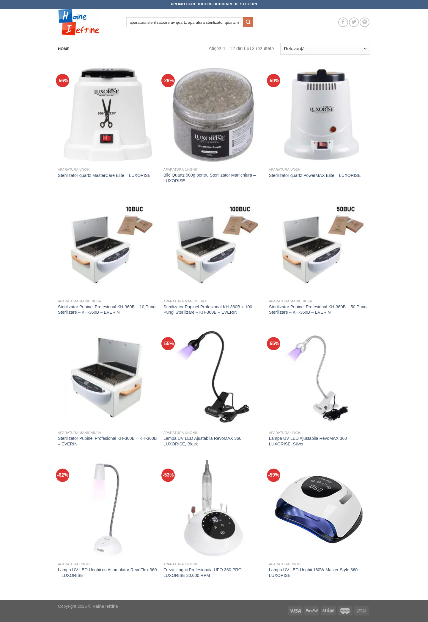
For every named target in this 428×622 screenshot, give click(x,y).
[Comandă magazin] (325, 49)
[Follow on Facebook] (343, 22)
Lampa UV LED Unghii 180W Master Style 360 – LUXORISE (315, 572)
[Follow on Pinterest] (364, 22)
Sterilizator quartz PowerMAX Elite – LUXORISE (315, 175)
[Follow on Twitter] (354, 22)
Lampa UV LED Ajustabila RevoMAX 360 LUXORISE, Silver (308, 441)
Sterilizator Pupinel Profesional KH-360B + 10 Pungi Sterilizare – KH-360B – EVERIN (107, 309)
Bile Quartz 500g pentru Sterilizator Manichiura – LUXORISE (209, 178)
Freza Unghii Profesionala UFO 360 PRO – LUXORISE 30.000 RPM (204, 572)
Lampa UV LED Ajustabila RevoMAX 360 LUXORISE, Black (202, 441)
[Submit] (248, 22)
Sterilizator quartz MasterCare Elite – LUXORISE (104, 175)
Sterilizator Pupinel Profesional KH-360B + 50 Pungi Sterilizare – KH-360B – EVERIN (318, 309)
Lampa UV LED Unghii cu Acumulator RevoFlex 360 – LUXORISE (107, 572)
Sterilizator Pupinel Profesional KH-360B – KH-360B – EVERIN (107, 441)
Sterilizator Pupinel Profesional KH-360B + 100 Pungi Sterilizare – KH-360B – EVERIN (207, 309)
